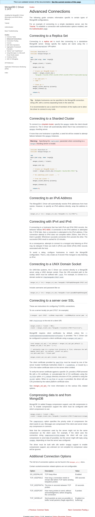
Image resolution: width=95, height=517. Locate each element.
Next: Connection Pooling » (78, 506)
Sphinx (37, 512)
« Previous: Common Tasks (38, 506)
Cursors (9, 43)
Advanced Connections (14, 39)
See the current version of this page (66, 2)
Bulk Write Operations (13, 45)
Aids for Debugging (12, 59)
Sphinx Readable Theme (61, 512)
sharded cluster (48, 124)
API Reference (9, 63)
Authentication (9, 27)
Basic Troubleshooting (11, 31)
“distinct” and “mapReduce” (15, 51)
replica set (48, 41)
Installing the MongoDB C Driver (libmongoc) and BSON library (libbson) (14, 17)
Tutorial (7, 23)
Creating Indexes (12, 57)
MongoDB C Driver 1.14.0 (14, 8)
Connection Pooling (12, 41)
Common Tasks (11, 37)
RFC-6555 (47, 228)
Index (6, 73)
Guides (32, 7)
